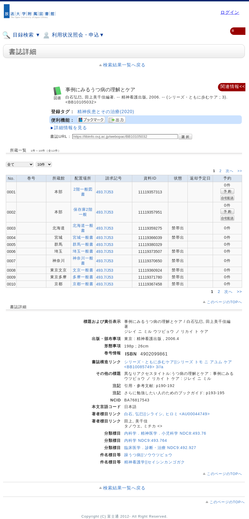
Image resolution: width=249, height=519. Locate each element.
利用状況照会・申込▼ (73, 35)
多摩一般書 (83, 277)
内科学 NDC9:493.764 (145, 440)
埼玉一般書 (83, 251)
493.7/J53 (104, 192)
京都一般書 (83, 284)
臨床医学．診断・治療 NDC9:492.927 (160, 447)
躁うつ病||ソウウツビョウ (148, 455)
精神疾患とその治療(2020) (105, 111)
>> (239, 171)
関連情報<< (232, 86)
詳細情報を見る (70, 127)
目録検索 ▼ (21, 35)
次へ (230, 171)
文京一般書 (83, 270)
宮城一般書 (83, 237)
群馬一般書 (83, 244)
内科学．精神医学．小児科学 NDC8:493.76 (165, 433)
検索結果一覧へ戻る (124, 65)
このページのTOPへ (224, 302)
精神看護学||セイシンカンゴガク (154, 462)
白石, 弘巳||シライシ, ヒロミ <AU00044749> (167, 414)
